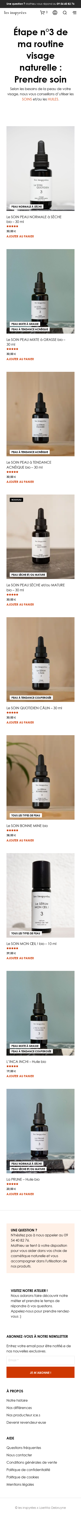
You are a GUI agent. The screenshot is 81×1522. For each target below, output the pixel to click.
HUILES (53, 99)
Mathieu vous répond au (40, 3)
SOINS (27, 99)
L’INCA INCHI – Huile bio (26, 1061)
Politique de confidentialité (28, 1470)
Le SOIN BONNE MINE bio (27, 826)
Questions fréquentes (23, 1448)
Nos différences (19, 1408)
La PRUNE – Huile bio (23, 1179)
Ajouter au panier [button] (20, 236)
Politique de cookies (22, 1477)
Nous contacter (19, 1455)
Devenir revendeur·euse (26, 1422)
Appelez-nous (22, 1311)
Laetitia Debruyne (52, 1507)
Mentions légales (20, 1484)
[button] (44, 12)
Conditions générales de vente (31, 1462)
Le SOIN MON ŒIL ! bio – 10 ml (31, 944)
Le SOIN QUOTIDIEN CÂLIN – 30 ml (34, 708)
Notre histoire (17, 1400)
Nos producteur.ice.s (23, 1415)
